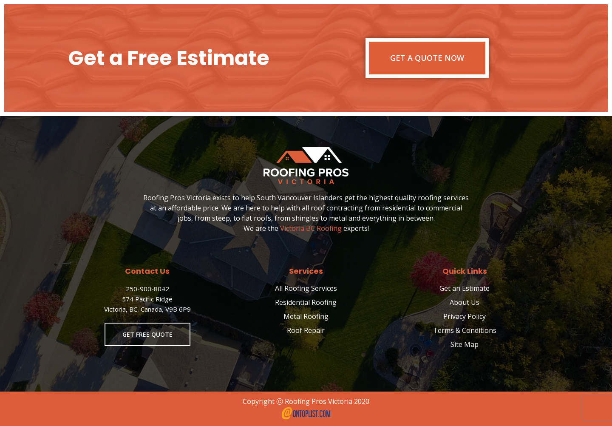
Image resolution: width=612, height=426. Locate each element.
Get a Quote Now (427, 58)
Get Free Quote (147, 334)
